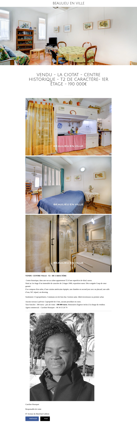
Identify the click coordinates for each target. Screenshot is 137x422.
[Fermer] (3, 3)
